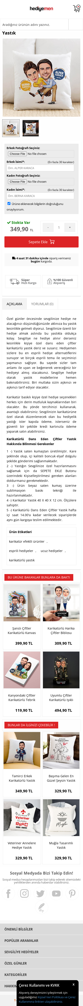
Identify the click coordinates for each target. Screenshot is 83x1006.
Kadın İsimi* (15, 190)
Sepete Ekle (41, 241)
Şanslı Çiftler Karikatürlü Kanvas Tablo (22, 630)
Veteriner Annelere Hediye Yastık (22, 845)
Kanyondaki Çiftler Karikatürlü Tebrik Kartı (21, 697)
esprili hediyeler (21, 551)
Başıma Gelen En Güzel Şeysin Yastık (61, 778)
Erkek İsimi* (15, 162)
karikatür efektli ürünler (26, 541)
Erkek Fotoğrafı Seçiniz (23, 148)
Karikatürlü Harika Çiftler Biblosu (61, 630)
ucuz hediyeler (52, 551)
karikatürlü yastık (22, 560)
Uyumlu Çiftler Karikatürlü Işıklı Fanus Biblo (61, 697)
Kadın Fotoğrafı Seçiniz (23, 176)
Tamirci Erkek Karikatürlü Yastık (22, 778)
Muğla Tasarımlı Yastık (61, 845)
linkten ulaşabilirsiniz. (48, 1002)
